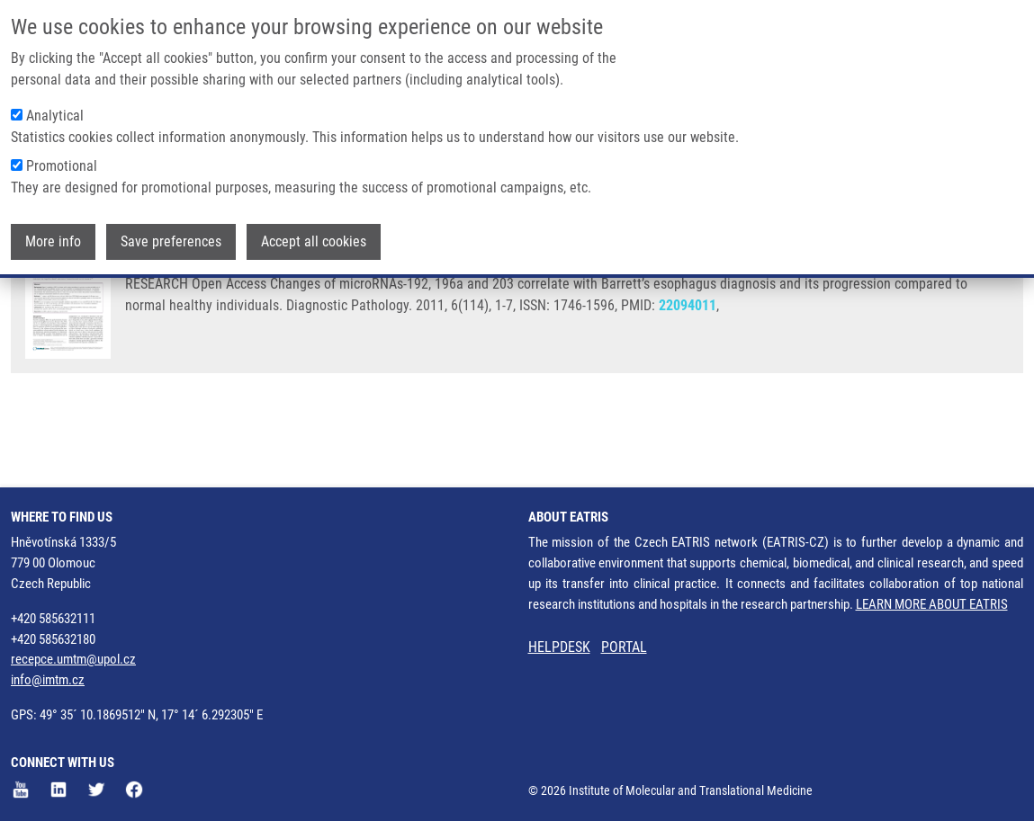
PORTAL (624, 647)
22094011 (687, 376)
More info (53, 241)
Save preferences (171, 241)
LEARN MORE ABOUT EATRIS (932, 604)
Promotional (61, 165)
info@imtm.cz (48, 680)
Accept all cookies (313, 241)
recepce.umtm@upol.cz (73, 659)
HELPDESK (559, 647)
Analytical (55, 115)
